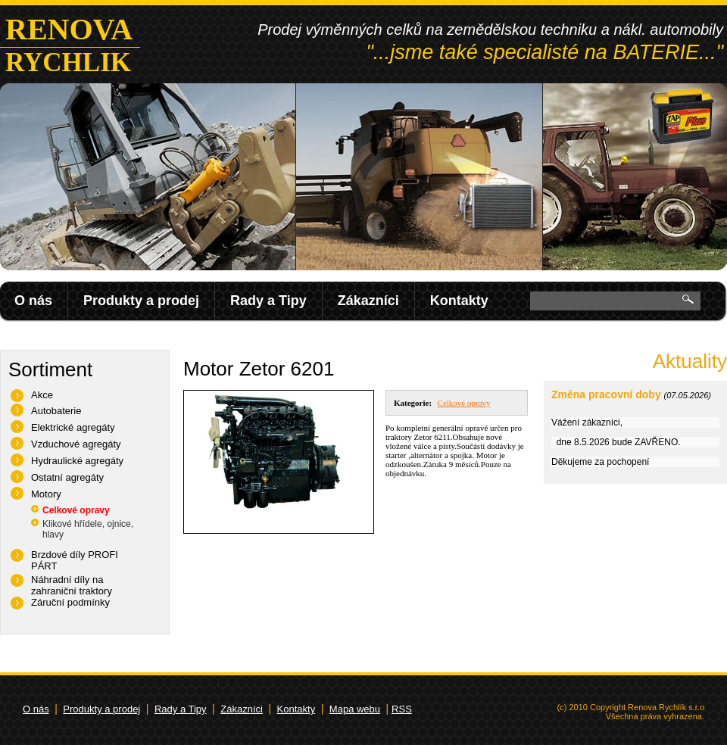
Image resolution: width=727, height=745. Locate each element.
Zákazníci (368, 300)
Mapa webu (354, 709)
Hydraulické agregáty (77, 460)
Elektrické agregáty (73, 427)
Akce (42, 395)
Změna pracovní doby (606, 394)
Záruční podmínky (70, 602)
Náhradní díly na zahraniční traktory (71, 585)
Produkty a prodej (141, 300)
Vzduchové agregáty (76, 444)
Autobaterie (56, 410)
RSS (402, 709)
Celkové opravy (76, 510)
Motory (46, 494)
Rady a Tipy (268, 300)
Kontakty (459, 300)
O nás (33, 300)
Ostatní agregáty (67, 477)
